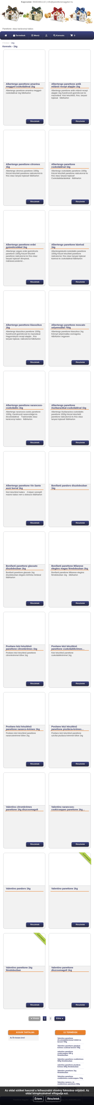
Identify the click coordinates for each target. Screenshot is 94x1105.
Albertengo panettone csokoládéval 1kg (63, 165)
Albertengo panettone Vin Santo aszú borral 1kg (23, 487)
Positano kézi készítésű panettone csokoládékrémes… (67, 647)
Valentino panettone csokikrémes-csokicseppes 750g (70, 1077)
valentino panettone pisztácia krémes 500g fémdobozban (68, 1066)
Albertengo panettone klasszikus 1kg (24, 326)
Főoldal (5, 43)
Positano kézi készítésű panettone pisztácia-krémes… (67, 728)
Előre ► (60, 1018)
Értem (38, 1098)
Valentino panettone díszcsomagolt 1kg (62, 969)
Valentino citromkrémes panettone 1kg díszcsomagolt (22, 808)
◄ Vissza (34, 1018)
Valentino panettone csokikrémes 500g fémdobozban (70, 1060)
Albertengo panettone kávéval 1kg (67, 246)
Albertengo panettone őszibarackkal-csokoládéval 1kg (68, 406)
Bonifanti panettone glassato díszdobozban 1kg (21, 567)
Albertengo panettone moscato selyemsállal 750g (68, 326)
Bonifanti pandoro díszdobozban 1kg (69, 487)
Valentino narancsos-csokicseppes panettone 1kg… (68, 808)
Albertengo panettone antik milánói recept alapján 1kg (66, 85)
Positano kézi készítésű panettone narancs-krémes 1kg (23, 728)
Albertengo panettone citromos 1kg (23, 165)
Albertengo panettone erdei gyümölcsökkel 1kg (21, 246)
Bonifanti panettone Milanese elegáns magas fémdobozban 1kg (69, 567)
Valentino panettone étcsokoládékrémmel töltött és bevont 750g (69, 1040)
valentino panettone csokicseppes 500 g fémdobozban (65, 1053)
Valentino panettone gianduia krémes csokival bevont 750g (68, 1047)
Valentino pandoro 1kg (18, 888)
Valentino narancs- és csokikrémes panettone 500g (68, 1083)
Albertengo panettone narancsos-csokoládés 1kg (24, 406)
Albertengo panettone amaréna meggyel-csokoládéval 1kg (23, 85)
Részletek (53, 1098)
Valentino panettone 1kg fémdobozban (19, 969)
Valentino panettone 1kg (64, 888)
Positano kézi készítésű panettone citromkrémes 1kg (21, 647)
